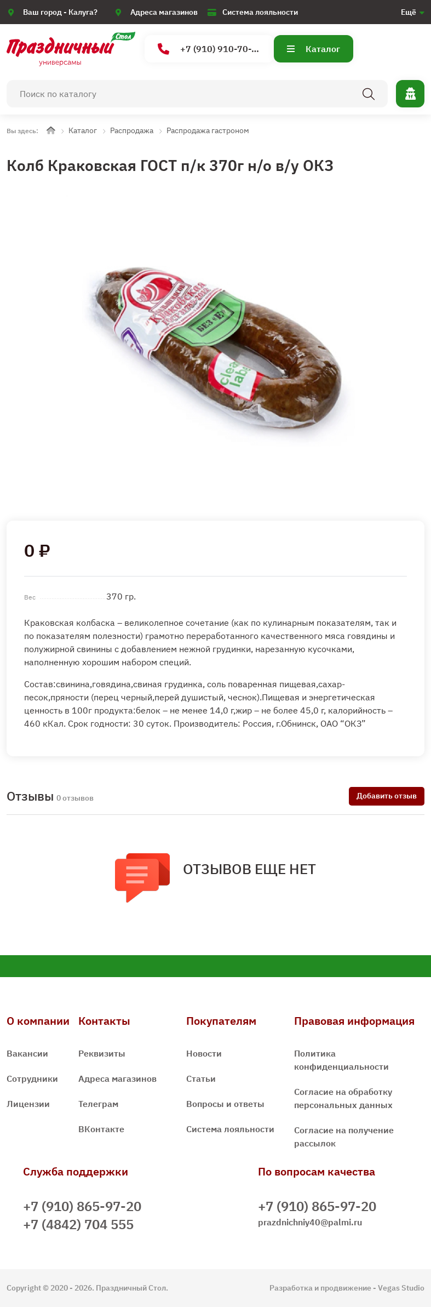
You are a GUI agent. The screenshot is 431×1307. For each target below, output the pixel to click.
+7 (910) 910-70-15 (210, 49)
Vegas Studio (401, 1288)
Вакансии (27, 1053)
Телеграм (98, 1103)
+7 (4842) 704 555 (78, 1224)
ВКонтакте (101, 1128)
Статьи (201, 1078)
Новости (204, 1053)
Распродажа (131, 130)
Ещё (408, 12)
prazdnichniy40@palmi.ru (310, 1222)
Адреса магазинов (164, 12)
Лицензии (28, 1103)
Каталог (313, 48)
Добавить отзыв (387, 796)
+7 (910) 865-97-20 (82, 1206)
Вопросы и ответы (225, 1103)
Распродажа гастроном (207, 130)
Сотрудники (32, 1078)
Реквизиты (101, 1053)
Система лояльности (260, 12)
